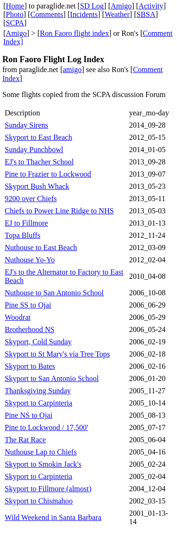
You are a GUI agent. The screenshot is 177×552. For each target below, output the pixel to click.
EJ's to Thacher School (39, 162)
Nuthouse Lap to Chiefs (40, 452)
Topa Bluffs (22, 235)
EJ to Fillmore (26, 223)
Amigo (121, 6)
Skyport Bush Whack (37, 186)
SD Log (92, 6)
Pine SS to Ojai (28, 305)
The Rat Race (25, 440)
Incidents (84, 14)
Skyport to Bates (30, 366)
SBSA (145, 14)
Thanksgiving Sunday (38, 391)
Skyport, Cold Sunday (38, 342)
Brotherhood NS (29, 329)
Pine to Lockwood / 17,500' (46, 427)
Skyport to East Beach (38, 137)
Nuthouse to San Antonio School (54, 293)
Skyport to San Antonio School (52, 378)
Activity (151, 6)
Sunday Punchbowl (34, 150)
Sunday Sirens (26, 125)
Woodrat (18, 317)
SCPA (15, 23)
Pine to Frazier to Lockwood (48, 174)
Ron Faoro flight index (74, 33)
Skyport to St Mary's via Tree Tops (57, 354)
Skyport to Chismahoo (39, 501)
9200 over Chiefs (31, 199)
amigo (72, 69)
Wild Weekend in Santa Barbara (53, 517)
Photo (14, 14)
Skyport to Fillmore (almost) (48, 489)
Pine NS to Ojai (28, 415)
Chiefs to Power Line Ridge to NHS (59, 211)
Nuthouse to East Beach (41, 248)
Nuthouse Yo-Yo (30, 260)
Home (15, 6)
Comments (46, 14)
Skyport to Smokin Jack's (43, 464)
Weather (117, 14)
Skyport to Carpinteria (38, 403)
